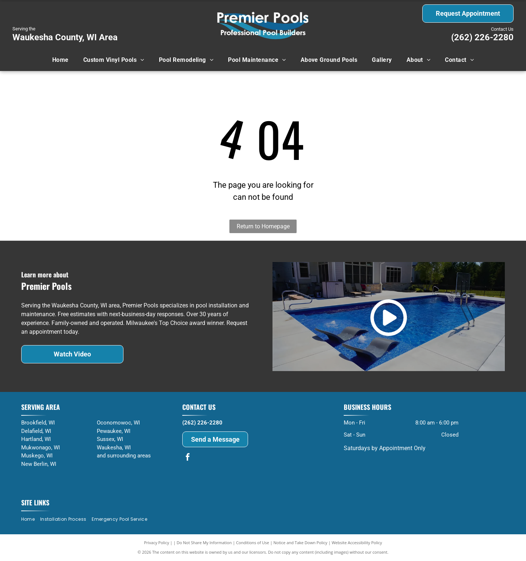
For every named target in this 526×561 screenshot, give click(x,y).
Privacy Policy (156, 542)
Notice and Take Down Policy (301, 542)
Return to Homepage (263, 226)
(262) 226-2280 (482, 37)
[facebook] (187, 458)
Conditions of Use (252, 542)
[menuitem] (60, 60)
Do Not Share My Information (204, 542)
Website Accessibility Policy (357, 542)
